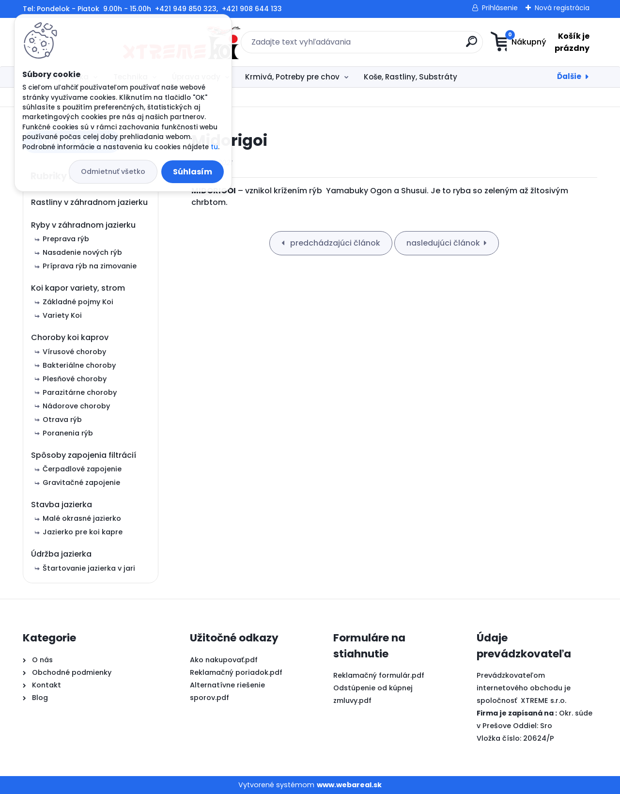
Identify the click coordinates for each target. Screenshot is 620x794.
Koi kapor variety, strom (78, 288)
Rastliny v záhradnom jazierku (89, 202)
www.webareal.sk (349, 785)
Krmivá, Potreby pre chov (292, 77)
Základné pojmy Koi (78, 302)
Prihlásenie (500, 8)
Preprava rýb (66, 239)
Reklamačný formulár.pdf (378, 675)
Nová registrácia (562, 8)
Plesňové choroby (75, 379)
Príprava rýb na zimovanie (90, 266)
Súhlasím (192, 171)
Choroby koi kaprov (69, 337)
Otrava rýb (62, 419)
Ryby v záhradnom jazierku (83, 225)
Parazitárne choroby (80, 392)
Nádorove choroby (76, 406)
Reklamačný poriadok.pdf (236, 672)
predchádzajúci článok (334, 243)
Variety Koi (62, 315)
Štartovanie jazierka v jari (89, 568)
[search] (404, 45)
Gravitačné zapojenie (81, 482)
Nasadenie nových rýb (82, 252)
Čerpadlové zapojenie (82, 469)
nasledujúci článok (443, 243)
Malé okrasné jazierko (82, 518)
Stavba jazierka (61, 504)
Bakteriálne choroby (79, 365)
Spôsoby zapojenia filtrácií (83, 455)
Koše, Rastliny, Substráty (410, 77)
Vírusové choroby (74, 352)
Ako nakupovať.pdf (224, 660)
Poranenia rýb (68, 433)
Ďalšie (569, 76)
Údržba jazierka (61, 554)
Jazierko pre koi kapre (83, 532)
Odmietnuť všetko (113, 171)
